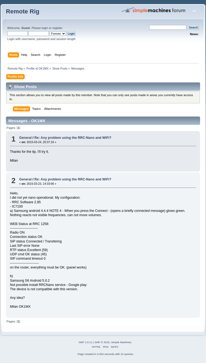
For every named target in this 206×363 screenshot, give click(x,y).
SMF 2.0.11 (86, 342)
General (25, 138)
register (57, 28)
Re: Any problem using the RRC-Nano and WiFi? (72, 138)
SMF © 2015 (102, 342)
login (45, 28)
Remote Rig (22, 11)
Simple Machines (121, 342)
